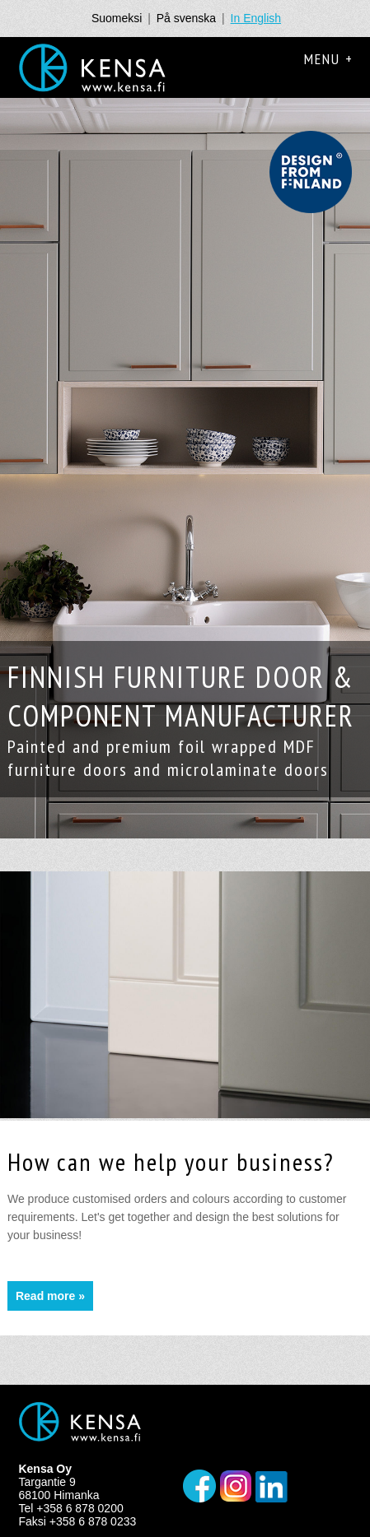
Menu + (329, 58)
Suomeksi (116, 18)
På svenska (186, 18)
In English (256, 18)
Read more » (50, 1296)
